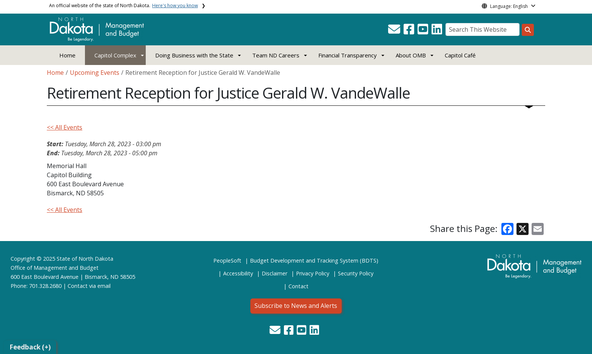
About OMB (411, 55)
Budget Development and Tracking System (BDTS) (314, 260)
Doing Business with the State (194, 55)
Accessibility (238, 273)
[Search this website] (528, 30)
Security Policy (355, 273)
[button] (395, 31)
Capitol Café (460, 55)
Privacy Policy (312, 273)
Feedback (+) (30, 347)
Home (67, 55)
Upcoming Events (94, 72)
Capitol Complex (115, 55)
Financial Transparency (347, 55)
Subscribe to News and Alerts (295, 305)
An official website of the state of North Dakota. (123, 5)
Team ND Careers (275, 55)
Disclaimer (274, 273)
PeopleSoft (227, 260)
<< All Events (64, 127)
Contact (78, 285)
